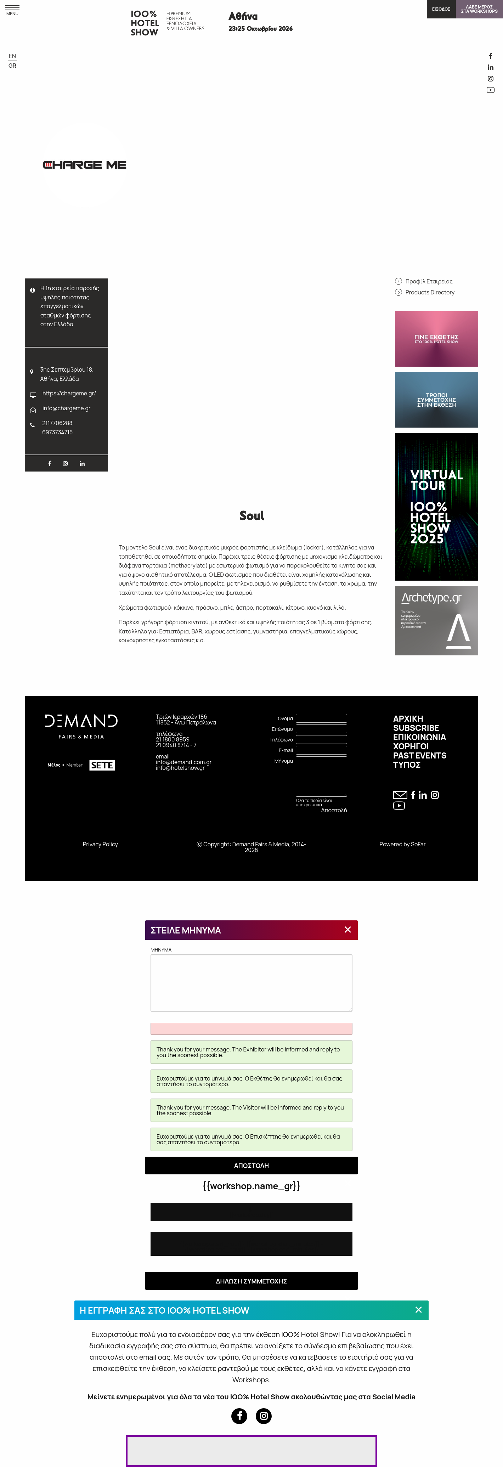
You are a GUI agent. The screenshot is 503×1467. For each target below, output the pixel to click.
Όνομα (285, 718)
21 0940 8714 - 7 (176, 745)
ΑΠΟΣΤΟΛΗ (251, 1165)
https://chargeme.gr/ (69, 393)
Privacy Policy (100, 844)
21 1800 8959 (173, 739)
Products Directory (430, 292)
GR (12, 65)
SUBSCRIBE (416, 727)
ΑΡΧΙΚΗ (408, 718)
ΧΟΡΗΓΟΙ (411, 746)
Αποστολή (334, 810)
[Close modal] (348, 929)
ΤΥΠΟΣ (407, 764)
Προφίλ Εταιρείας (429, 281)
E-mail (286, 750)
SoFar (418, 844)
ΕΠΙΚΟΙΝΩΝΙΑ (419, 736)
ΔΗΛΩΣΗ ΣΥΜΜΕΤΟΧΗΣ (251, 1281)
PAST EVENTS (420, 755)
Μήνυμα (284, 760)
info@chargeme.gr (67, 408)
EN (12, 56)
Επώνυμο (282, 729)
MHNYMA (251, 978)
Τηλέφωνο (281, 739)
